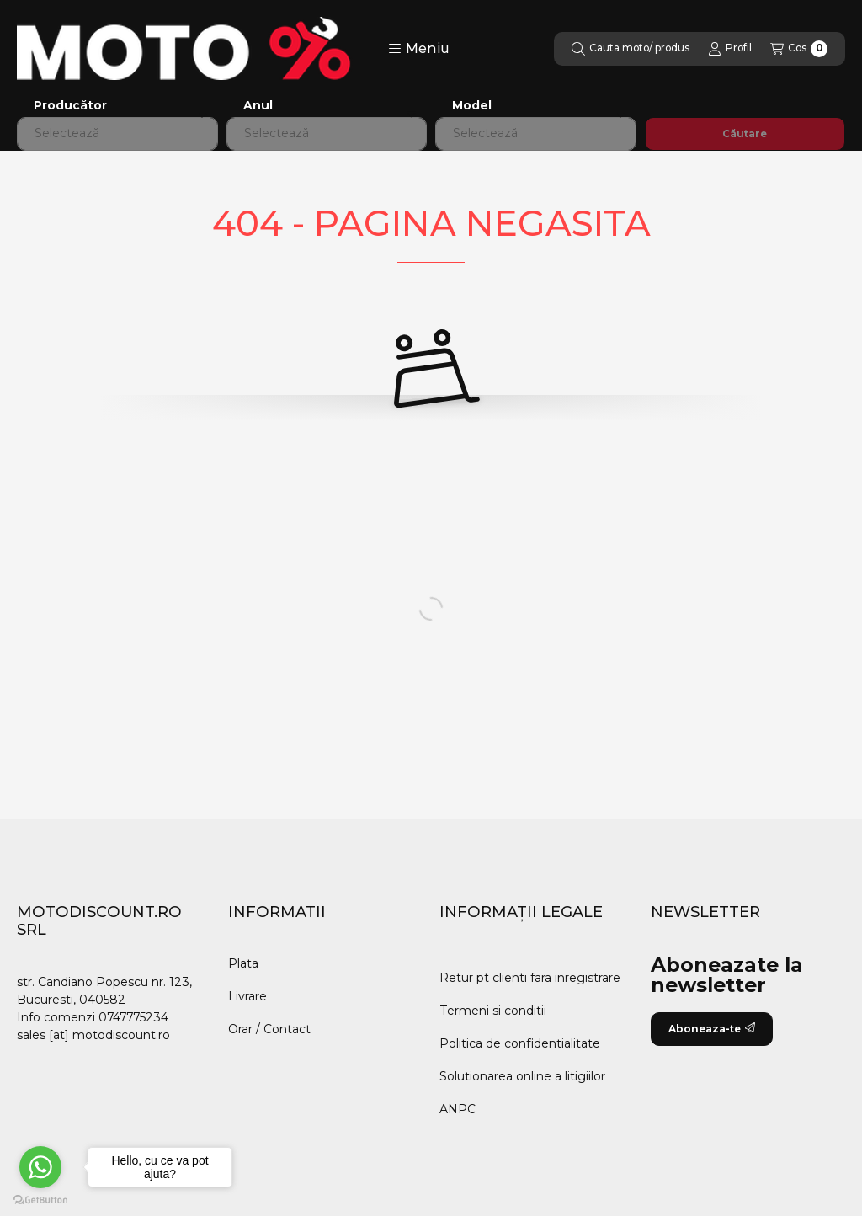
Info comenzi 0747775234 (92, 1017)
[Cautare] (630, 49)
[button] (418, 49)
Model (472, 106)
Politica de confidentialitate (519, 1043)
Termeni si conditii (492, 1010)
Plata (243, 963)
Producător (70, 106)
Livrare (247, 996)
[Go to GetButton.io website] (40, 1199)
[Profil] (730, 49)
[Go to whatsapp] (40, 1167)
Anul (258, 106)
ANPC (457, 1109)
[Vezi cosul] (798, 49)
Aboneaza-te (711, 1028)
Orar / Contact (269, 1029)
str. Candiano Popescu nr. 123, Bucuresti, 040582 (104, 990)
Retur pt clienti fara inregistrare (529, 977)
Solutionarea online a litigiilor (522, 1076)
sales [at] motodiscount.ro (93, 1035)
